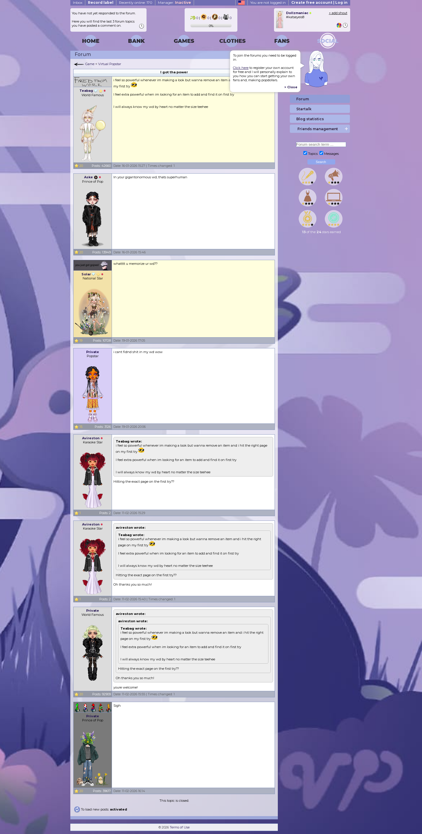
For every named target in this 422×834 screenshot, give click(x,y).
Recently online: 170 (135, 2)
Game (89, 64)
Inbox (77, 2)
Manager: (174, 2)
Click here (241, 68)
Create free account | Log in (319, 2)
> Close (290, 87)
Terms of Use (180, 827)
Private (92, 352)
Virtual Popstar (109, 64)
